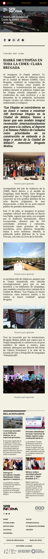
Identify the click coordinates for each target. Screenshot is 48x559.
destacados (8, 526)
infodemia (7, 533)
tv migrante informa (35, 526)
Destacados (30, 3)
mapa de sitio (36, 540)
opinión (29, 530)
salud (28, 519)
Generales (12, 3)
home (5, 519)
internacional (32, 523)
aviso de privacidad (15, 540)
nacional (7, 530)
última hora (8, 523)
